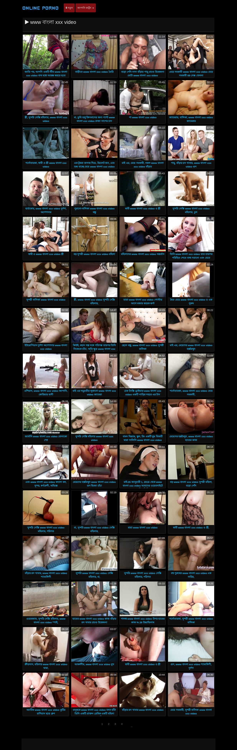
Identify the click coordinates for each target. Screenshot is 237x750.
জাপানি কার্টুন (85, 7)
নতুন (69, 7)
